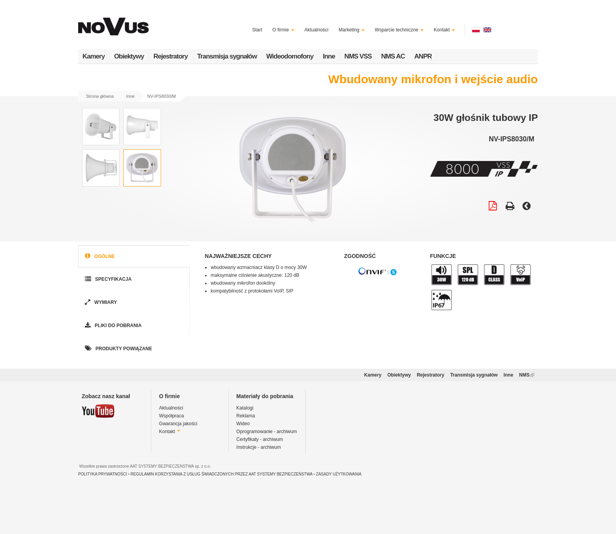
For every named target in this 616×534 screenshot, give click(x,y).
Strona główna (100, 96)
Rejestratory (170, 56)
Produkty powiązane (117, 349)
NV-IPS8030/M (161, 96)
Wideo (243, 423)
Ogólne (99, 256)
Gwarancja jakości (178, 423)
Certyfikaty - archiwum (259, 439)
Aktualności (316, 30)
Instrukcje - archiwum (258, 447)
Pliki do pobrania (112, 325)
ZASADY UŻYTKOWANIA (338, 474)
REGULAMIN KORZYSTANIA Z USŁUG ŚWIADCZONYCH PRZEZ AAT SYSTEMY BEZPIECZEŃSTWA (221, 474)
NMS (526, 375)
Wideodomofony (290, 56)
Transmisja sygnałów (227, 56)
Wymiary (100, 302)
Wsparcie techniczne (399, 30)
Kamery (93, 56)
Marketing (352, 30)
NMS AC (393, 56)
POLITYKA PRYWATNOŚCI (102, 474)
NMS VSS (358, 56)
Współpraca (171, 416)
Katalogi (244, 408)
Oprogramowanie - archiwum (266, 431)
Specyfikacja (107, 279)
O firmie (283, 30)
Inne (329, 56)
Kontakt (444, 30)
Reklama (245, 416)
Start (257, 30)
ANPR (423, 56)
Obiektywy (129, 56)
